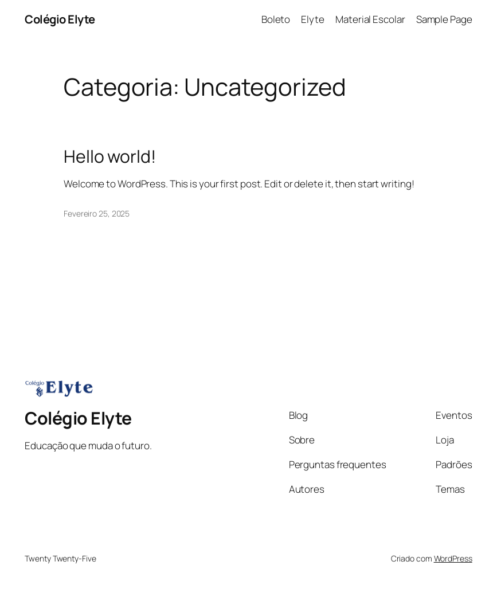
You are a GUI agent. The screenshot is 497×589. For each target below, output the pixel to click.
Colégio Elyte (60, 19)
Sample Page (444, 19)
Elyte (312, 19)
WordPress (453, 558)
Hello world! (110, 156)
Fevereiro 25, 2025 (97, 213)
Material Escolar (370, 19)
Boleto (275, 19)
